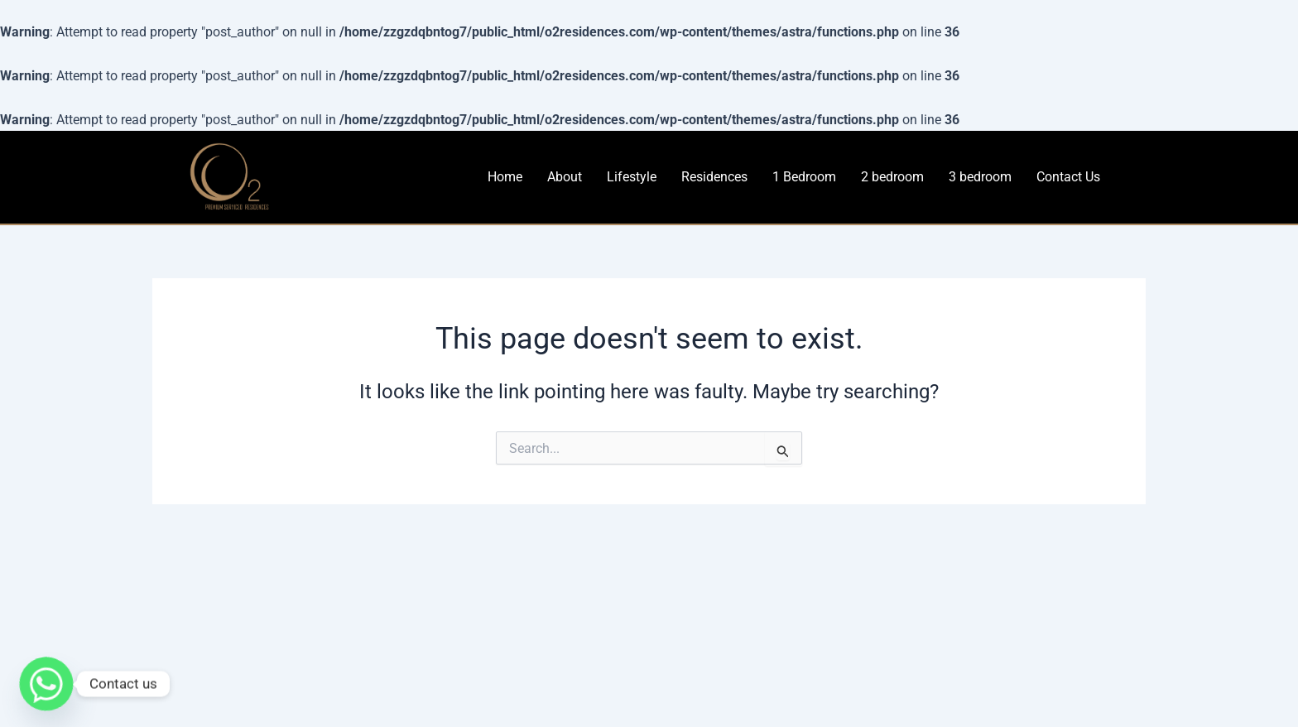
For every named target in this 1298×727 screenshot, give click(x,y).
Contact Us (1068, 177)
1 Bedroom (804, 177)
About (564, 177)
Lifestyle (631, 177)
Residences (714, 177)
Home (505, 177)
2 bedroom (892, 177)
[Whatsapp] (46, 684)
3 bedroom (980, 177)
